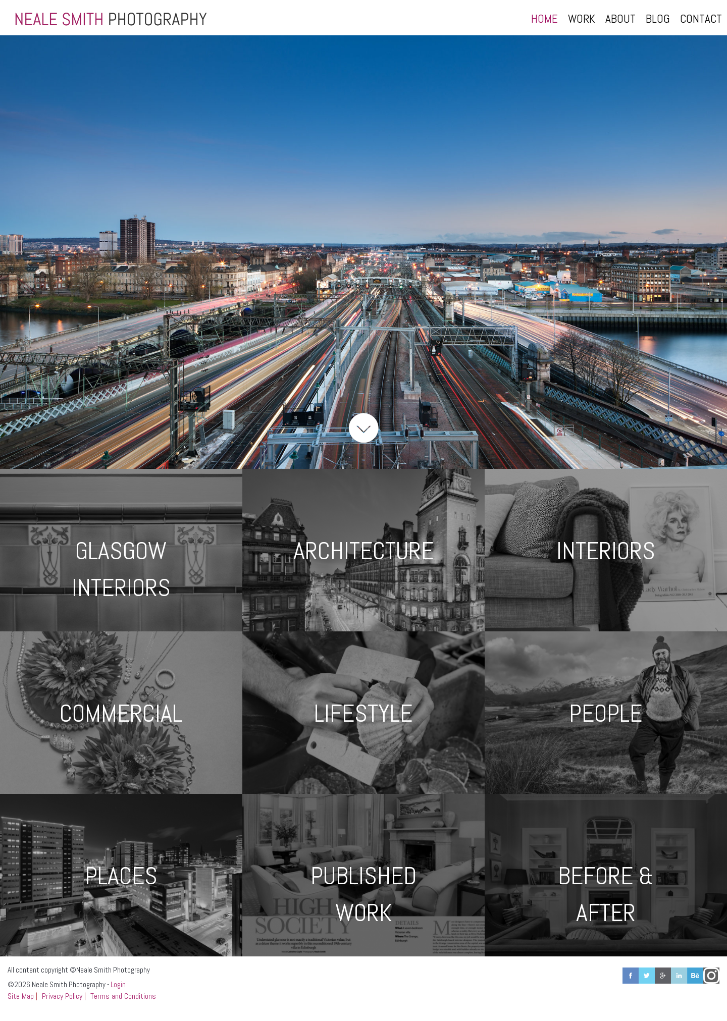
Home (544, 18)
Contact (701, 18)
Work (581, 18)
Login (118, 984)
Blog (658, 18)
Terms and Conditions (123, 996)
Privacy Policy (62, 996)
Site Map (21, 996)
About (620, 18)
